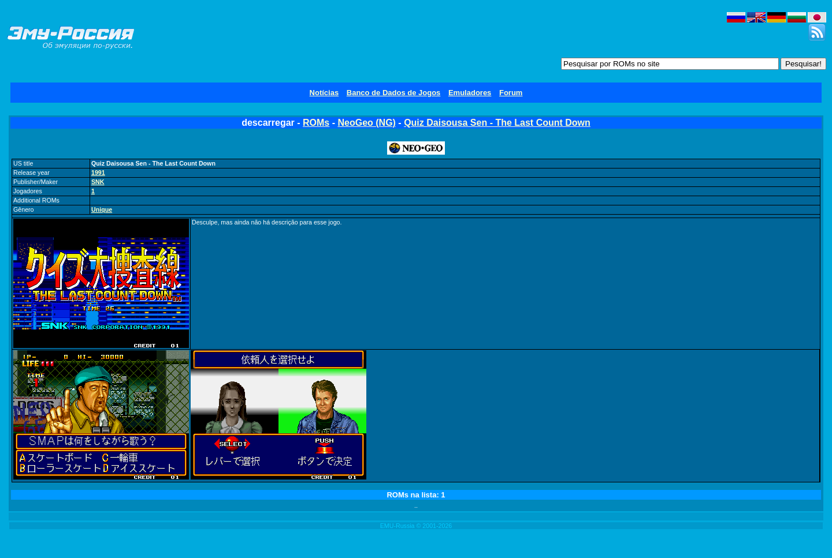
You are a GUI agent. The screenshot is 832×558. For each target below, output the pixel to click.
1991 (98, 172)
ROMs (316, 123)
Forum (510, 92)
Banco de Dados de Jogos (394, 92)
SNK (98, 181)
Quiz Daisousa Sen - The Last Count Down (497, 123)
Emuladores (469, 92)
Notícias (324, 92)
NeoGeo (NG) (366, 123)
